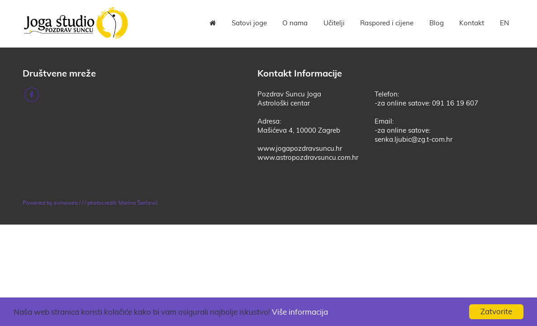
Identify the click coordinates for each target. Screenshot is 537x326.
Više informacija (300, 312)
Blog (436, 23)
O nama (295, 23)
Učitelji (334, 23)
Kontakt (471, 23)
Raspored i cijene (386, 23)
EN (504, 23)
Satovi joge (249, 23)
